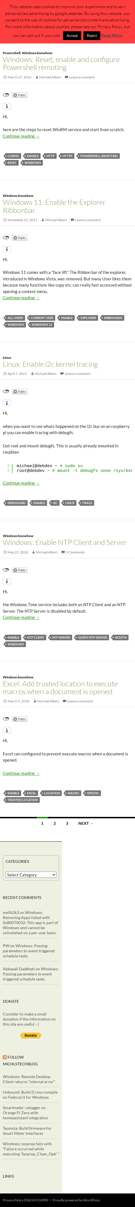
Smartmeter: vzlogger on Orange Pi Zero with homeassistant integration (25, 1112)
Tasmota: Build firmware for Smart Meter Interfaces (27, 1131)
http (51, 156)
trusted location (23, 800)
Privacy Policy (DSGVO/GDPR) (25, 1200)
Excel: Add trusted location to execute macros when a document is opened (60, 687)
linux (69, 503)
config (13, 156)
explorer (88, 318)
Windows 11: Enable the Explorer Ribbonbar (54, 205)
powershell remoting (99, 156)
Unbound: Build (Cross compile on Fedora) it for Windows (30, 1095)
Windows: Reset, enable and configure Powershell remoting (61, 63)
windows (33, 162)
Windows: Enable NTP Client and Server (65, 542)
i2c (55, 503)
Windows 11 (42, 324)
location (52, 793)
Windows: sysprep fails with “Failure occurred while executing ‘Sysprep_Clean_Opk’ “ (31, 1148)
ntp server (61, 637)
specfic (93, 793)
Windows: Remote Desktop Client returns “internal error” (29, 1079)
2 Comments (75, 552)
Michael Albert (50, 77)
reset (12, 162)
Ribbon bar (113, 318)
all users (15, 318)
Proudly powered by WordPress (76, 1200)
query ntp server (92, 637)
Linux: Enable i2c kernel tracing (50, 363)
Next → (86, 823)
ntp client (35, 637)
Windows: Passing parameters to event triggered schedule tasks (29, 950)
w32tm (121, 637)
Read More (111, 35)
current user (42, 318)
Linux (7, 357)
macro (73, 793)
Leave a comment (82, 77)
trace (87, 503)
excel (31, 793)
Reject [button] (92, 35)
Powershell (11, 53)
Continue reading (21, 135)
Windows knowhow (37, 53)
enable (33, 156)
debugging (17, 503)
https (67, 156)
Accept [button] (72, 35)
